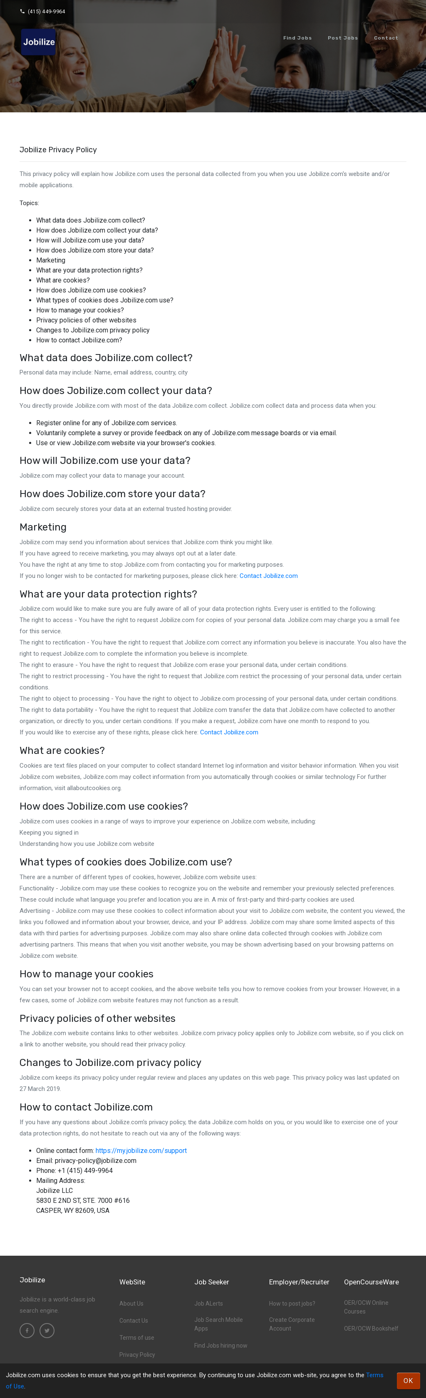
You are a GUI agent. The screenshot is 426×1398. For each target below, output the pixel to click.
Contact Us (133, 1320)
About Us (131, 1303)
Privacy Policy (137, 1354)
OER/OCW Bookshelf (371, 1328)
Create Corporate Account (292, 1324)
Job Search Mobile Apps (218, 1324)
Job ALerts (208, 1303)
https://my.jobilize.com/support (141, 1151)
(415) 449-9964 (42, 11)
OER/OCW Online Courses (366, 1307)
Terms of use (136, 1337)
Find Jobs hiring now (221, 1345)
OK (409, 1381)
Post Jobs (343, 38)
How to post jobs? (292, 1303)
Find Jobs (297, 38)
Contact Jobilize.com (269, 576)
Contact (386, 38)
